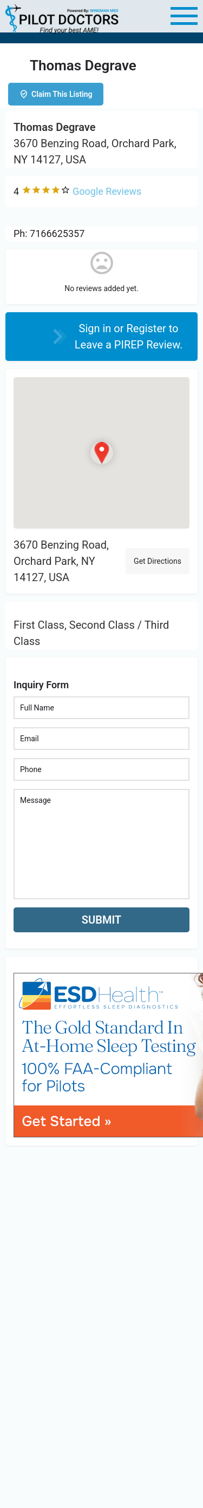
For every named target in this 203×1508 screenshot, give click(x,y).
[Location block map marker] (101, 452)
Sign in (96, 328)
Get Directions (157, 561)
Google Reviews (107, 191)
